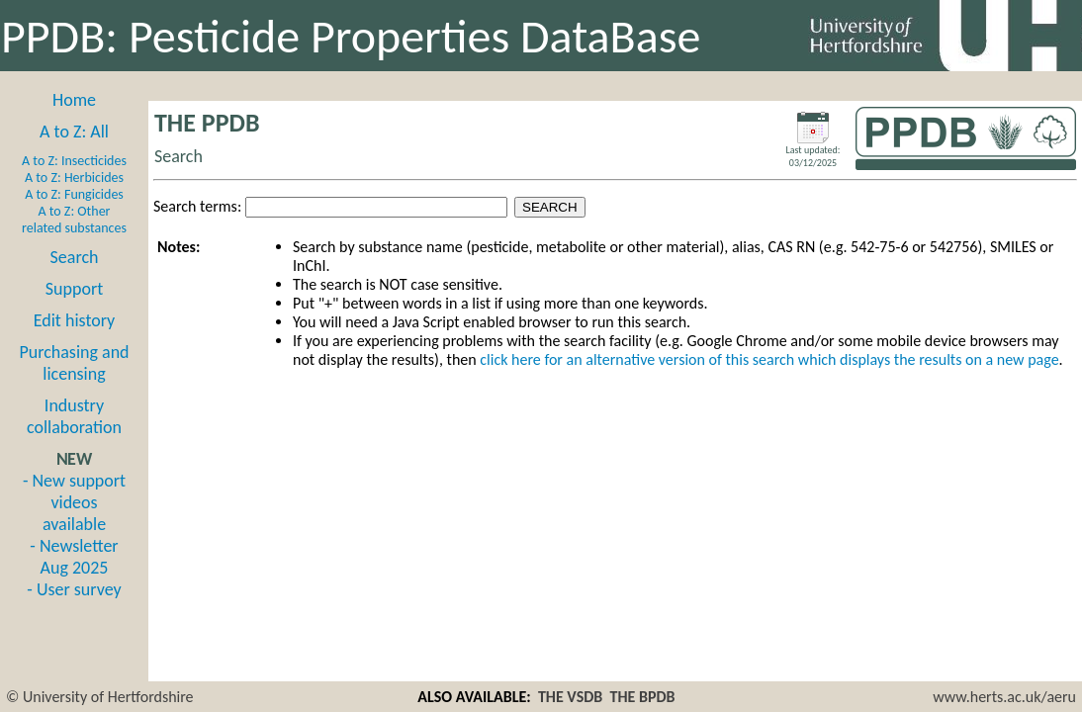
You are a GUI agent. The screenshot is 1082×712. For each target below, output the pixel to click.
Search (74, 257)
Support (74, 289)
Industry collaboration (74, 416)
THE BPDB (643, 696)
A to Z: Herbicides (74, 177)
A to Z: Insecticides (74, 160)
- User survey (74, 589)
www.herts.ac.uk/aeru (1004, 696)
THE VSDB (570, 696)
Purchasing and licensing (74, 363)
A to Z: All (74, 131)
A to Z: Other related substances (74, 219)
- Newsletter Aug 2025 (74, 556)
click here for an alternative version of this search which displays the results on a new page (769, 359)
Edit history (75, 320)
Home (74, 100)
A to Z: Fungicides (74, 194)
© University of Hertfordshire (100, 696)
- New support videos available (74, 502)
